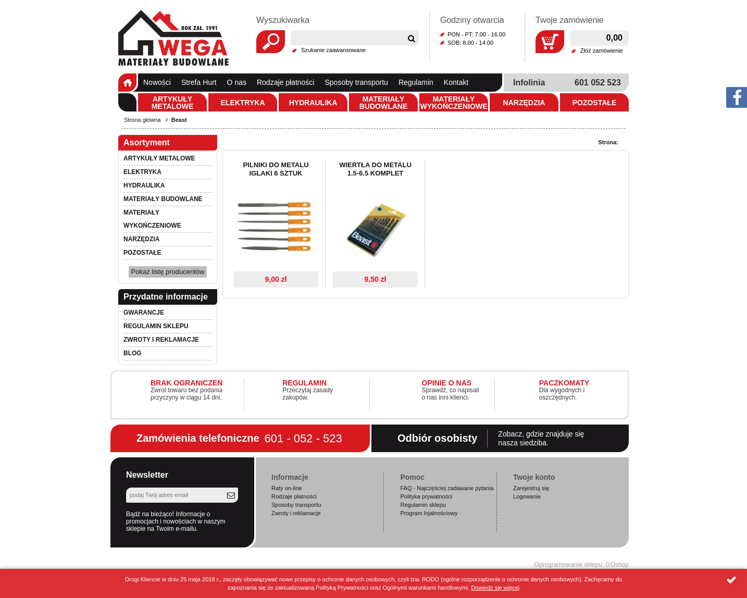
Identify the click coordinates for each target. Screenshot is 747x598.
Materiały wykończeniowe (453, 102)
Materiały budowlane (383, 102)
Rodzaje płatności (286, 82)
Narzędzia (524, 102)
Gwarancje (143, 312)
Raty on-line (286, 488)
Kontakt (456, 82)
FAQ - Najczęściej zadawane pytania (446, 488)
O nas (236, 82)
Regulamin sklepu (156, 326)
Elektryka (242, 102)
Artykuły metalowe (173, 102)
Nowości (157, 82)
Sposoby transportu (356, 82)
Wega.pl (173, 38)
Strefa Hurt (199, 82)
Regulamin (416, 82)
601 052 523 (598, 82)
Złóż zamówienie (601, 50)
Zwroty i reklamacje (161, 339)
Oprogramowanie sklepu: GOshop (581, 564)
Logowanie (527, 496)
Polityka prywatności (426, 496)
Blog (132, 353)
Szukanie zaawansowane (333, 50)
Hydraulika (313, 102)
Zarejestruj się (531, 488)
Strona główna (127, 82)
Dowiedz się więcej (495, 587)
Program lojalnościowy (428, 513)
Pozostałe (594, 102)
